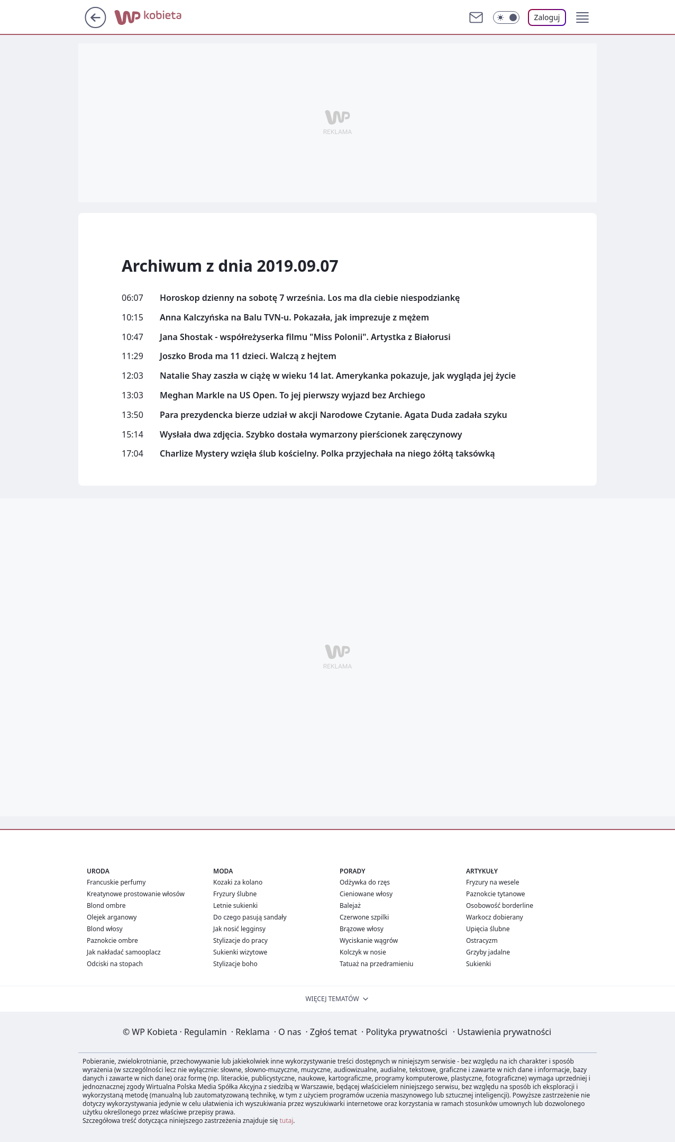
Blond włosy (105, 928)
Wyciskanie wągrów (369, 940)
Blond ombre (106, 905)
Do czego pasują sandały (250, 917)
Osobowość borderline (499, 905)
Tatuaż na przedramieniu (377, 963)
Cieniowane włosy (366, 893)
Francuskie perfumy (116, 882)
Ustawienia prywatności (502, 1032)
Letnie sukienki (235, 905)
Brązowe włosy (362, 928)
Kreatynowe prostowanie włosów (136, 893)
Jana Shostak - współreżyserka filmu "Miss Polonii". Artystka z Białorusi (305, 337)
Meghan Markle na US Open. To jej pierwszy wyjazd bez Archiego (292, 395)
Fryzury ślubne (235, 893)
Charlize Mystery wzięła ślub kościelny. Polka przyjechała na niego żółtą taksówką (327, 453)
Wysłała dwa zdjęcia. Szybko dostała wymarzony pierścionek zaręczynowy (311, 434)
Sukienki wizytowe (240, 952)
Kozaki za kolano (237, 882)
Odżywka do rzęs (365, 882)
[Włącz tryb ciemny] (506, 17)
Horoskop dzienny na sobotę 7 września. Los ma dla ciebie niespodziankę (310, 298)
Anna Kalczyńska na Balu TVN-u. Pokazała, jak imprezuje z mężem (294, 317)
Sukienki (478, 963)
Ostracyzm (482, 940)
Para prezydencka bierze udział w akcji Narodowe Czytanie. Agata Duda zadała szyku (333, 415)
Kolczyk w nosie (363, 952)
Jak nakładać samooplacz (124, 952)
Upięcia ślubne (488, 928)
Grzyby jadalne (488, 952)
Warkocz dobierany (494, 917)
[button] (582, 17)
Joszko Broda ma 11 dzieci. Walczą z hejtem (248, 356)
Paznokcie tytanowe (495, 893)
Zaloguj (547, 17)
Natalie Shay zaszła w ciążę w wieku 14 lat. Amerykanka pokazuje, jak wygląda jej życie (338, 375)
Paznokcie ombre (112, 940)
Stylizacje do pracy (240, 940)
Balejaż (350, 905)
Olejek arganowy (111, 917)
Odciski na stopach (115, 963)
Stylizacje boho (235, 963)
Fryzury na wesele (492, 882)
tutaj (286, 1120)
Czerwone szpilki (364, 917)
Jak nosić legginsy (239, 928)
